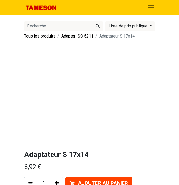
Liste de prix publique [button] (128, 26)
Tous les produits (39, 36)
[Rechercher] (97, 26)
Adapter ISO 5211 (77, 36)
